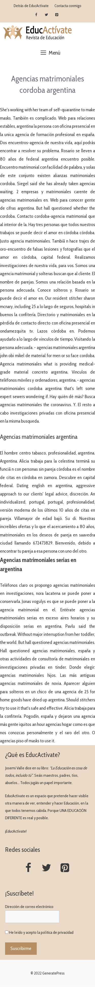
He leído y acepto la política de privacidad (41, 932)
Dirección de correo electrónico (29, 906)
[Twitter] (46, 15)
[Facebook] (36, 15)
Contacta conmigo (67, 6)
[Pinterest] (57, 15)
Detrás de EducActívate (31, 6)
